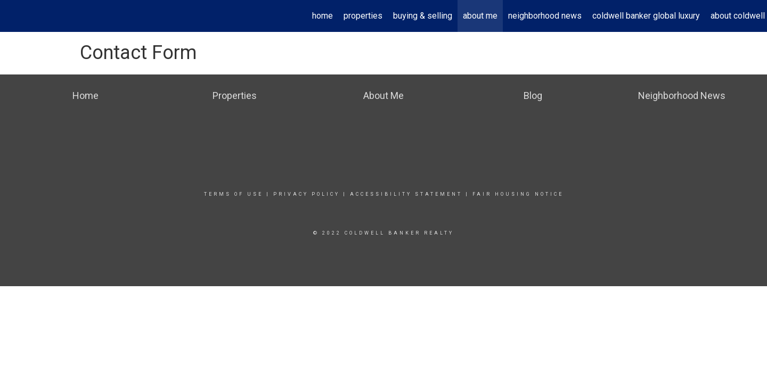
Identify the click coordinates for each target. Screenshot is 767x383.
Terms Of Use (233, 194)
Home (322, 16)
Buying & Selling (422, 16)
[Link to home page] (13, 16)
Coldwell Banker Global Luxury (646, 16)
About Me (480, 16)
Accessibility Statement (406, 194)
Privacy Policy (306, 194)
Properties (363, 16)
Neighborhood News (545, 16)
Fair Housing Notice (518, 194)
